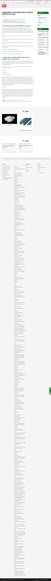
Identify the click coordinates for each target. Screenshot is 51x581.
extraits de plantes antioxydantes (12, 39)
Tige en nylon (16, 202)
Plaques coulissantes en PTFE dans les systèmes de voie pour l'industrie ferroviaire (19, 458)
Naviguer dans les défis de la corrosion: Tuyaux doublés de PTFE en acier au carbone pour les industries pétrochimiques (19, 374)
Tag (14, 476)
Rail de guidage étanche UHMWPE (19, 264)
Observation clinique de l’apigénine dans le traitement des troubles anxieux (19, 563)
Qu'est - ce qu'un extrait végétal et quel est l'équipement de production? (19, 424)
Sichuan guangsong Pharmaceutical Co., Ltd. (19, 230)
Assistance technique (42, 17)
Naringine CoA (16, 360)
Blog (14, 343)
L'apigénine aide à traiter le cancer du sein (19, 522)
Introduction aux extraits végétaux (19, 340)
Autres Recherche (17, 485)
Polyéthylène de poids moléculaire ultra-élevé (19, 253)
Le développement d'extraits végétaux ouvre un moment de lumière (18, 409)
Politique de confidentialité (44, 579)
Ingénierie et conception (17, 242)
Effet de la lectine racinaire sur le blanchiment (19, 542)
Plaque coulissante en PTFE (18, 369)
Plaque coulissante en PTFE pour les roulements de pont (19, 260)
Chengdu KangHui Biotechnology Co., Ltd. (19, 170)
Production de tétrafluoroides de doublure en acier (19, 293)
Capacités (15, 183)
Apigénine (15, 177)
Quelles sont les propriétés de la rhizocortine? (19, 536)
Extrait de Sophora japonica (41, 34)
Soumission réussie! (17, 469)
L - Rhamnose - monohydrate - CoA (19, 339)
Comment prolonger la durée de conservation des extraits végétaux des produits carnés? (19, 100)
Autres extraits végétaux (42, 37)
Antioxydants (16, 167)
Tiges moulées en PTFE (17, 215)
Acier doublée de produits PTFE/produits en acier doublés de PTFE (19, 430)
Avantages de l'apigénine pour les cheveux (19, 514)
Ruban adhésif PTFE (17, 225)
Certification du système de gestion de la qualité (19, 188)
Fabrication (24, 2)
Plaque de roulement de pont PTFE (19, 304)
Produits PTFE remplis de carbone (19, 302)
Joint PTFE (15, 301)
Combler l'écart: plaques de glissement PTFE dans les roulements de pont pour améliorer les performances (19, 351)
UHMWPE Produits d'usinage (18, 248)
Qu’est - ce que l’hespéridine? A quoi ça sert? (19, 507)
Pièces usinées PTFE (17, 416)
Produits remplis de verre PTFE (18, 218)
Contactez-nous (46, 3)
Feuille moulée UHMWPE (17, 222)
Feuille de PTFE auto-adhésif (18, 255)
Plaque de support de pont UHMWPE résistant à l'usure (19, 347)
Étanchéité (15, 426)
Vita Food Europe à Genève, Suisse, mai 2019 (19, 337)
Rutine (15, 275)
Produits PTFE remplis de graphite (19, 258)
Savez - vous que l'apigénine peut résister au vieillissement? (19, 547)
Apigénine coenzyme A (17, 241)
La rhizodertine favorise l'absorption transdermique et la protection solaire (19, 575)
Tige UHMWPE (16, 371)
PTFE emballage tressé (17, 400)
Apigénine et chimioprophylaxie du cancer (19, 566)
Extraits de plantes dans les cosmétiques (18, 452)
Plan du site (16, 435)
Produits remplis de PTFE (17, 345)
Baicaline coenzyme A (17, 277)
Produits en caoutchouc (42, 47)
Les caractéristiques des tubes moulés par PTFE (19, 467)
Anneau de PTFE (16, 216)
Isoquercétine (16, 178)
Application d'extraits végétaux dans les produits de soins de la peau (19, 488)
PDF (39, 20)
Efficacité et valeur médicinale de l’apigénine (19, 279)
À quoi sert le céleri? (17, 516)
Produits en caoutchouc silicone (19, 251)
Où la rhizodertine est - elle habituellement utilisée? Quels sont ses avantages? (19, 519)
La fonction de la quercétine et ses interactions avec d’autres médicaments (19, 504)
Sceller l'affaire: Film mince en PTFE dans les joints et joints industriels (19, 326)
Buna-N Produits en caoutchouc (19, 291)
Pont (15, 342)
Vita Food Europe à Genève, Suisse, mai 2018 (19, 272)
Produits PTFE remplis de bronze (19, 332)
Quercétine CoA (16, 393)
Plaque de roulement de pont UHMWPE (18, 288)
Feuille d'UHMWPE (16, 201)
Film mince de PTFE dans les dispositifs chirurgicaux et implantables (19, 434)
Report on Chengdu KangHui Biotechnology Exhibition (18, 175)
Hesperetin (15, 274)
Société (28, 2)
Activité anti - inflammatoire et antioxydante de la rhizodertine (18, 572)
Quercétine (16, 238)
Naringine (15, 311)
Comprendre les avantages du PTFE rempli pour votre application (19, 206)
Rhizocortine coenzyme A (18, 382)
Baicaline (15, 180)
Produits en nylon (41, 44)
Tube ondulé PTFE (16, 299)
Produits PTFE (40, 39)
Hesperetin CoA (16, 181)
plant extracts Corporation (9, 63)
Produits (13, 2)
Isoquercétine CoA (17, 314)
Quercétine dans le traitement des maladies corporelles (19, 553)
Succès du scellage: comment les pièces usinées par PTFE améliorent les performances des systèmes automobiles (19, 356)
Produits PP (40, 49)
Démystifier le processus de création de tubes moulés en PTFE (19, 245)
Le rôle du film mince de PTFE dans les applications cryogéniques (19, 448)
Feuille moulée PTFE (17, 212)
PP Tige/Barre (16, 455)
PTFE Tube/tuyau (16, 246)
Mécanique (15, 397)
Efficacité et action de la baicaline (19, 524)
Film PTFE (15, 386)
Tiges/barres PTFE (17, 285)
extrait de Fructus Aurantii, (22, 32)
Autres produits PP (17, 465)
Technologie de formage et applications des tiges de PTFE (18, 474)
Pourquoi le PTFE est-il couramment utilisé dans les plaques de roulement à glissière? (19, 197)
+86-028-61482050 (30, 1)
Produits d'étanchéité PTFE (18, 319)
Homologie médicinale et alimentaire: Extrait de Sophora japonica (15, 99)
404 (14, 449)
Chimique (15, 441)
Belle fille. (15, 228)
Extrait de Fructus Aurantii (42, 31)
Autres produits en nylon (17, 324)
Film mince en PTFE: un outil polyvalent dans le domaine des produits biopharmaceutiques (19, 483)
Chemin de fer (16, 366)
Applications (18, 2)
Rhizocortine (16, 239)
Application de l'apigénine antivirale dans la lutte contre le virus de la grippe (19, 559)
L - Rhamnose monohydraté (18, 312)
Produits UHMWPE (41, 42)
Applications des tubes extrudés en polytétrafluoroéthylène (19, 194)
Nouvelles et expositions (38, 3)
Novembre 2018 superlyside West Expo (19, 309)
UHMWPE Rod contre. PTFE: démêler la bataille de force (19, 191)
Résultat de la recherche (18, 406)
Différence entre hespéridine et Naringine (19, 544)
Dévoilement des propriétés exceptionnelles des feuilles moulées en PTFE (19, 297)
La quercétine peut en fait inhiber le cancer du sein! (19, 380)
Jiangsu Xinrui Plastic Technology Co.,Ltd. (12, 579)
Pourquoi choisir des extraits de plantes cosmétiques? (18, 316)
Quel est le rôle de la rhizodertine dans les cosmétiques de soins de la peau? (19, 533)
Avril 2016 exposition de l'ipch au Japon (18, 236)
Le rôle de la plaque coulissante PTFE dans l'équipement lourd (19, 418)
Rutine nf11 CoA (16, 411)
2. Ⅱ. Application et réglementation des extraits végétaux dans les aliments (14, 22)
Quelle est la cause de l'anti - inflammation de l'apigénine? (18, 550)
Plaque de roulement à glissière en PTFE (19, 220)
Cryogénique (16, 383)
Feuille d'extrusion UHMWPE (18, 262)
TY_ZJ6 (7, 19)
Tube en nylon (16, 249)
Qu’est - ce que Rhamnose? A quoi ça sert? (19, 529)
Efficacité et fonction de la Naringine (19, 531)
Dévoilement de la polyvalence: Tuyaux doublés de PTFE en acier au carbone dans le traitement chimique (19, 329)
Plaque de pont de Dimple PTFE (18, 333)
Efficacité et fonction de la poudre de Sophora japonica (19, 500)
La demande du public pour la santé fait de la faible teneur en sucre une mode (19, 438)
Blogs (39, 15)
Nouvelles (40, 22)
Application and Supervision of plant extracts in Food (19, 471)
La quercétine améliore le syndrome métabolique (19, 555)
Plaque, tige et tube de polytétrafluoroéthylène (17, 185)
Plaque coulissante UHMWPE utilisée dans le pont (19, 322)
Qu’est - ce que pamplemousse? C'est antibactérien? (19, 527)
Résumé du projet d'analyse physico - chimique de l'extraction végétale (19, 396)
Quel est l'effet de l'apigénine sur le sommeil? (19, 569)
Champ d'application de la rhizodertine (18, 539)
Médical (15, 413)
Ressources (33, 2)
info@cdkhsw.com (39, 1)
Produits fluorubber (17, 204)
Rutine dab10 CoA (16, 421)
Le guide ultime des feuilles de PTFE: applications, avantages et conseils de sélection (19, 209)
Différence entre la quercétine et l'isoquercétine (19, 463)
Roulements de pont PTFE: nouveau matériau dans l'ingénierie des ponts (19, 492)
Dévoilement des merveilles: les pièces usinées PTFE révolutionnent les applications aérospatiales (19, 389)
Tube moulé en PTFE (17, 213)
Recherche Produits (17, 420)
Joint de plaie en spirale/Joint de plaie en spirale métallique (42, 53)
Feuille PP (15, 445)
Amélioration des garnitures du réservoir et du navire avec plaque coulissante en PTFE (19, 403)
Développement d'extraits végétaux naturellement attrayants (19, 498)
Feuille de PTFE (16, 199)
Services (15, 282)
